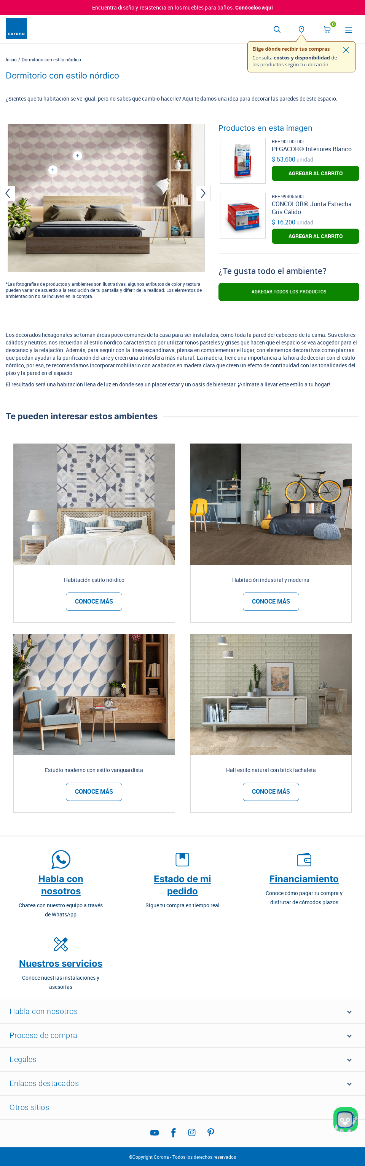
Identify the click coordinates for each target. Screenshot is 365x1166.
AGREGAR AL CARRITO (315, 173)
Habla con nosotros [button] (44, 1011)
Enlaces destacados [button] (44, 1083)
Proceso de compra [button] (44, 1035)
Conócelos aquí (254, 8)
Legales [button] (23, 1059)
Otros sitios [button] (29, 1107)
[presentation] (7, 193)
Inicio (11, 59)
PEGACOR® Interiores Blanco (312, 149)
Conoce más (94, 601)
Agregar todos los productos (289, 292)
